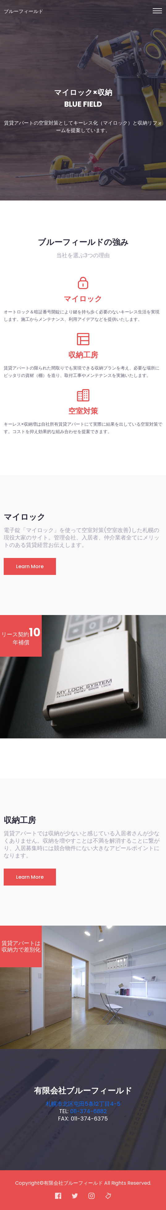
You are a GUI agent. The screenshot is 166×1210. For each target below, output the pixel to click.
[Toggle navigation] (157, 10)
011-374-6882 (88, 1111)
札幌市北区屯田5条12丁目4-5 (83, 1104)
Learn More (30, 566)
